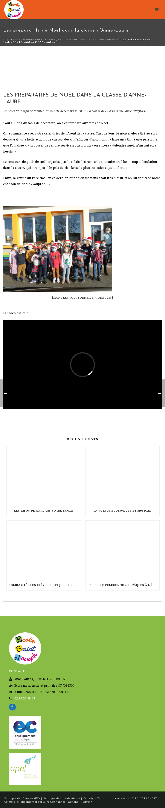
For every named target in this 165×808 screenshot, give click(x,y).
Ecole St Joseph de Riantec (26, 111)
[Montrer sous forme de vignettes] (82, 297)
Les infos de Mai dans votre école (43, 510)
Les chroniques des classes (34, 39)
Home (6, 39)
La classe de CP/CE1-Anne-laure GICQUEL (88, 39)
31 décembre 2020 (69, 111)
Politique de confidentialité (61, 798)
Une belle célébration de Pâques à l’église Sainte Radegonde (124, 585)
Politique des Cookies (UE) (22, 798)
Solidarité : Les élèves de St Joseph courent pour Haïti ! (45, 585)
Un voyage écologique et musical (122, 510)
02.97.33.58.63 (24, 698)
